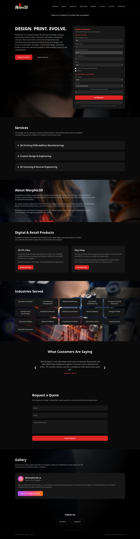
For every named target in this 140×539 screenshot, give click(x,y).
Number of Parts (79, 44)
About (64, 6)
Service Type (78, 77)
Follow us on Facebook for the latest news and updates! (70, 15)
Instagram (77, 522)
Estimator (121, 6)
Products (72, 6)
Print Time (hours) (79, 56)
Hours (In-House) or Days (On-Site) (99, 89)
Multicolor (78, 71)
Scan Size (77, 83)
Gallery (111, 6)
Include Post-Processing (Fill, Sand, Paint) (86, 68)
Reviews (93, 6)
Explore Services (42, 57)
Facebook (62, 522)
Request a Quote (23, 57)
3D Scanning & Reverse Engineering (38, 166)
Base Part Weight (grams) (81, 37)
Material (77, 62)
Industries (83, 6)
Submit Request (69, 438)
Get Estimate (99, 98)
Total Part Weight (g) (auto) (81, 50)
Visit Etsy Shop (82, 267)
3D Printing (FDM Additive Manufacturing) (42, 145)
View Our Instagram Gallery (30, 494)
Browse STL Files (25, 267)
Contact (103, 6)
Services (55, 6)
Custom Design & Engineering (35, 156)
